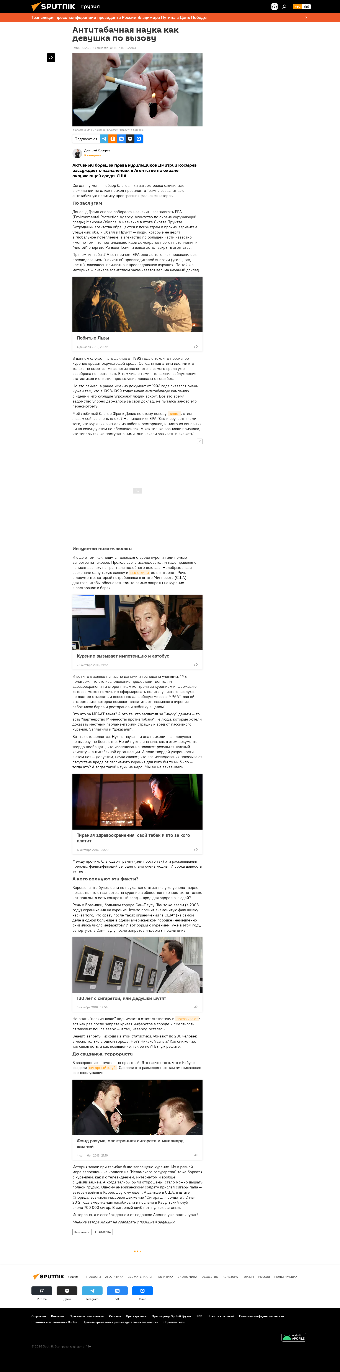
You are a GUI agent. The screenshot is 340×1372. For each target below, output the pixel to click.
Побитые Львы (93, 338)
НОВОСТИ (93, 1277)
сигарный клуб (102, 1067)
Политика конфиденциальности (261, 1316)
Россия (264, 1277)
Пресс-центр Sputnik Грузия (171, 1316)
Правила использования (87, 1316)
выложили (139, 572)
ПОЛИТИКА (165, 1277)
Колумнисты (82, 1232)
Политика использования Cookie (54, 1322)
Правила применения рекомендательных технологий (120, 1322)
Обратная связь (174, 1322)
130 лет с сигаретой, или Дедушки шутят (121, 998)
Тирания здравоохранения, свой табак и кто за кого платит (133, 837)
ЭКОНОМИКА (187, 1277)
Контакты (57, 1316)
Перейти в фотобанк (132, 129)
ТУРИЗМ (248, 1277)
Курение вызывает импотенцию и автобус (123, 656)
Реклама (115, 1316)
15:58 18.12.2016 (83, 48)
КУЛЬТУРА (230, 1277)
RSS (199, 1316)
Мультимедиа (285, 1277)
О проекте (38, 1316)
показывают (187, 1018)
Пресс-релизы (136, 1316)
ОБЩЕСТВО (209, 1277)
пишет (174, 413)
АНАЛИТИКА (103, 1232)
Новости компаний (221, 1316)
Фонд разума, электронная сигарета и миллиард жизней (130, 1143)
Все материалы (92, 155)
